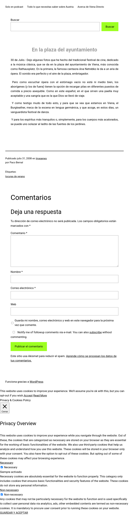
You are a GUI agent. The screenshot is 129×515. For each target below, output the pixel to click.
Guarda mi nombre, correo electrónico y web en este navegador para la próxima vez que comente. (64, 323)
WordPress (36, 381)
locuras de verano (15, 176)
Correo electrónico (23, 288)
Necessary (10, 467)
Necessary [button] (6, 462)
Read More (40, 395)
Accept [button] (28, 395)
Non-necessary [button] (9, 490)
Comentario (19, 233)
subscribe (96, 332)
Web (13, 304)
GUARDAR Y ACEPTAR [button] (14, 512)
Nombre (17, 271)
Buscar (15, 19)
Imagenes (41, 158)
